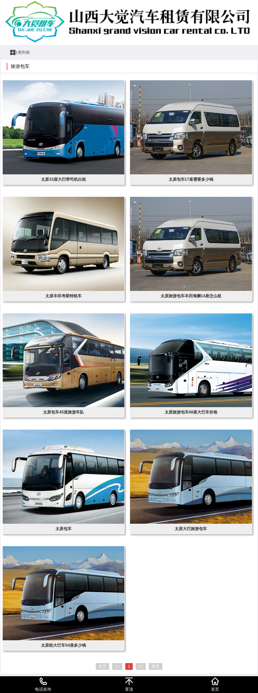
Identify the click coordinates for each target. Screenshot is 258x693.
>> (140, 666)
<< (117, 666)
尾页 (156, 666)
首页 (102, 666)
